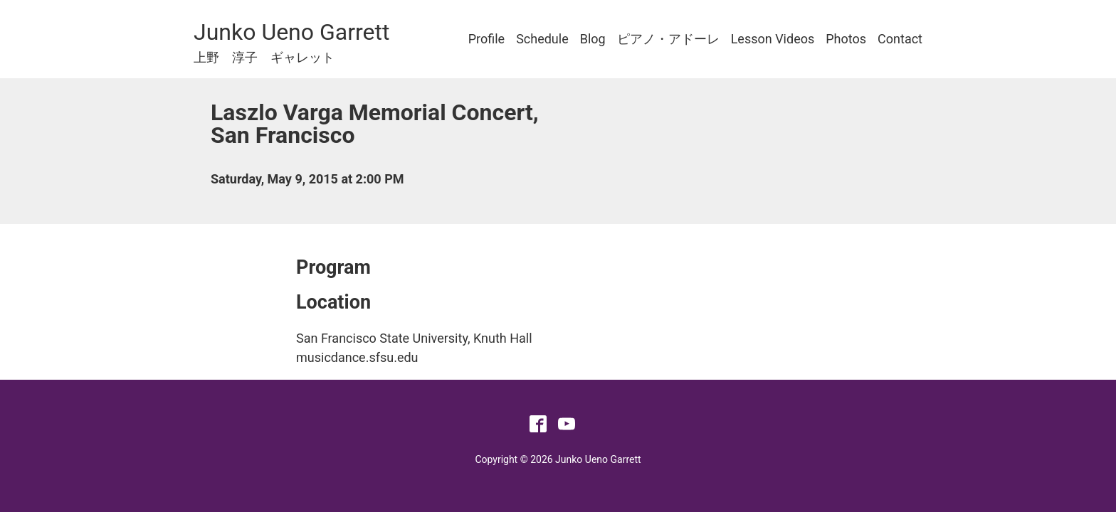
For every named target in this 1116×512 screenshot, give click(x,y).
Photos (846, 38)
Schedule (542, 38)
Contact (900, 38)
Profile (486, 38)
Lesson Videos (773, 38)
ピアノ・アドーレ (668, 38)
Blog (593, 38)
